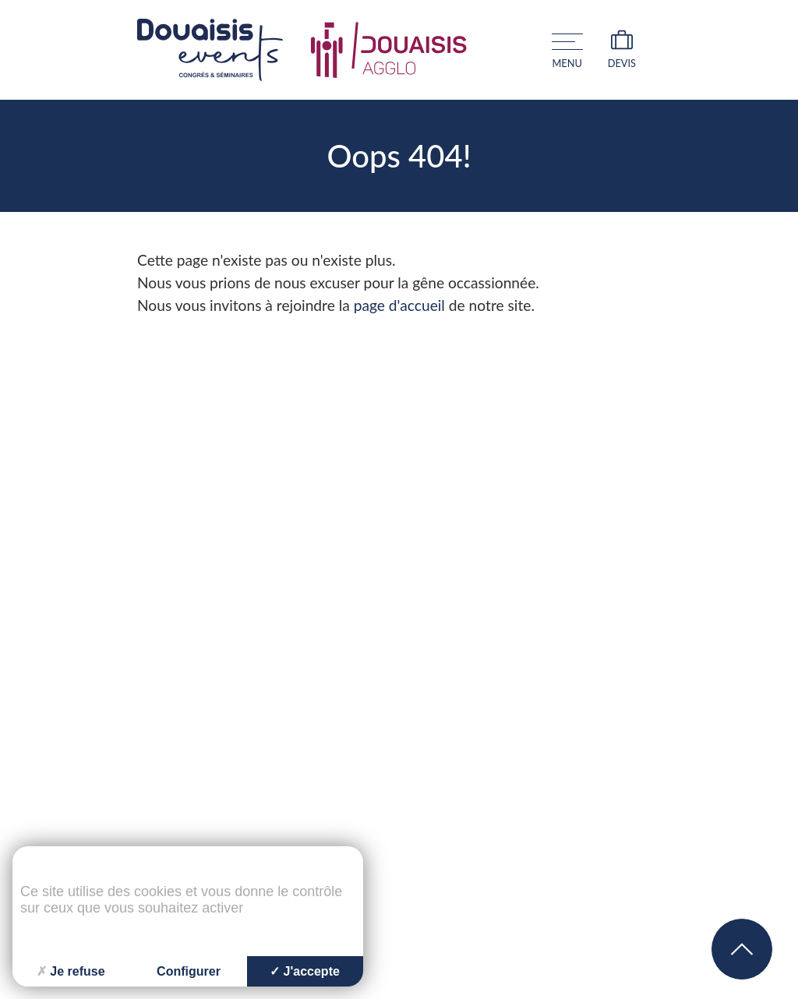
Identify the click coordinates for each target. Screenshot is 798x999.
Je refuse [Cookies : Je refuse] (70, 971)
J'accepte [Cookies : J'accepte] (305, 971)
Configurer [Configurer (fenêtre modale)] (189, 971)
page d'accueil (399, 305)
